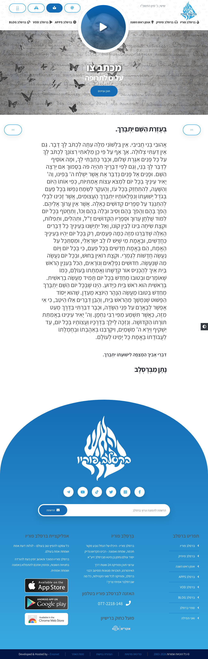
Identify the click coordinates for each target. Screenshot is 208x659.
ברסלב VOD (189, 587)
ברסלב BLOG (188, 597)
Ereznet (54, 654)
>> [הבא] (13, 130)
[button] (204, 326)
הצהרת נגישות (104, 654)
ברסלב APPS (189, 577)
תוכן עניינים (104, 91)
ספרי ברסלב (189, 608)
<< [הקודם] (191, 130)
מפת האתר (78, 654)
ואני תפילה (190, 618)
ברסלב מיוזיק (188, 556)
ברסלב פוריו (189, 546)
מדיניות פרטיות (133, 654)
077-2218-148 (110, 603)
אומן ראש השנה (187, 566)
